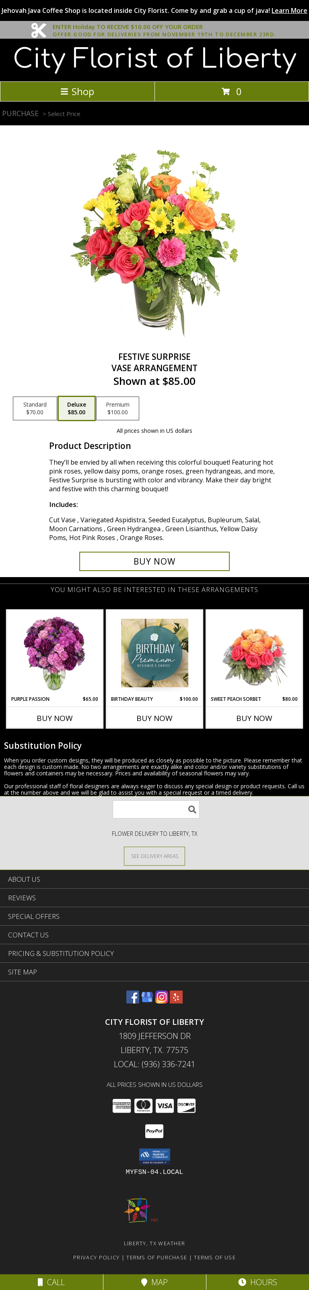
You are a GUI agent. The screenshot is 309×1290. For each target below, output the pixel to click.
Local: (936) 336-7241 (154, 1064)
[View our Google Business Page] (147, 1000)
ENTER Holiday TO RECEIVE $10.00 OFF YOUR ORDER (164, 27)
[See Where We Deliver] (154, 856)
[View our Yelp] (176, 1000)
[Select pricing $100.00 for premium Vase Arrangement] (118, 408)
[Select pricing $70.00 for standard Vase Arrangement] (35, 408)
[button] (154, 1157)
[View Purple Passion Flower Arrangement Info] (55, 653)
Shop (77, 91)
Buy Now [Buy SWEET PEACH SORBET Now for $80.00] (254, 718)
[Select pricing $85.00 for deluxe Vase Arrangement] (77, 408)
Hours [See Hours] (257, 1282)
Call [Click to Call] (51, 1282)
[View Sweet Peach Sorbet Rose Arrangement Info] (254, 653)
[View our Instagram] (161, 1000)
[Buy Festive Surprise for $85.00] (154, 561)
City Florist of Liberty (155, 59)
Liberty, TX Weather (154, 1243)
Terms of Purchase (156, 1257)
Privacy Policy (96, 1257)
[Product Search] (156, 809)
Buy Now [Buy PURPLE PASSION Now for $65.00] (55, 718)
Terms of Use (215, 1257)
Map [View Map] (154, 1282)
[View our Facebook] (132, 1000)
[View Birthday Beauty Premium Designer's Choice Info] (154, 653)
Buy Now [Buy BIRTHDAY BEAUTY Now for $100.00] (154, 718)
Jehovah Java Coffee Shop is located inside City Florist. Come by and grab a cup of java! (154, 10)
